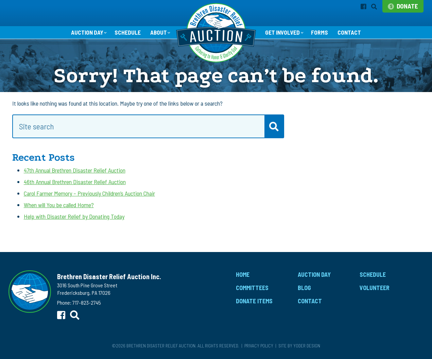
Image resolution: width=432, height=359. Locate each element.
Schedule (126, 33)
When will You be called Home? (59, 206)
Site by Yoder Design (299, 346)
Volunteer (375, 288)
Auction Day (84, 33)
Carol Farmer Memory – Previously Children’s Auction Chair (89, 194)
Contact (352, 33)
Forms (321, 33)
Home (242, 275)
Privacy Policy (258, 346)
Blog (304, 288)
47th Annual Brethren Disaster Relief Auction (74, 171)
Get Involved (283, 33)
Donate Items (254, 301)
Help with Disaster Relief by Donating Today (74, 217)
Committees (252, 288)
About (157, 33)
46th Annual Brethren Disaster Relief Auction (75, 182)
